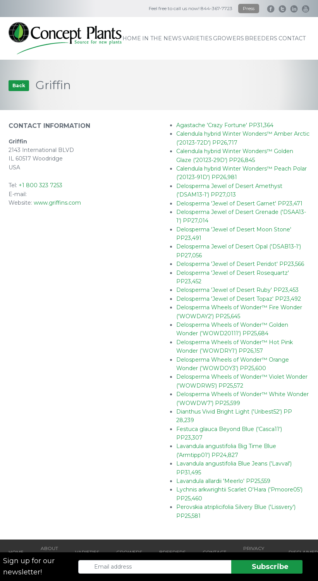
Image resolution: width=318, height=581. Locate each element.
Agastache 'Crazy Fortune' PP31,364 (224, 125)
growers (228, 38)
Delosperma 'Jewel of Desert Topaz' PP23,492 (238, 298)
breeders (261, 38)
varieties (197, 38)
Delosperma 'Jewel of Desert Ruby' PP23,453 (237, 289)
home (131, 38)
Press (248, 8)
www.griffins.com (57, 202)
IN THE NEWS (162, 38)
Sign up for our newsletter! (29, 566)
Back (18, 85)
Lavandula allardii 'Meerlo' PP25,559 (223, 481)
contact (292, 38)
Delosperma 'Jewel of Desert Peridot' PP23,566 (240, 263)
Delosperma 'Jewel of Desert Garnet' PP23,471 (239, 203)
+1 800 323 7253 (40, 185)
